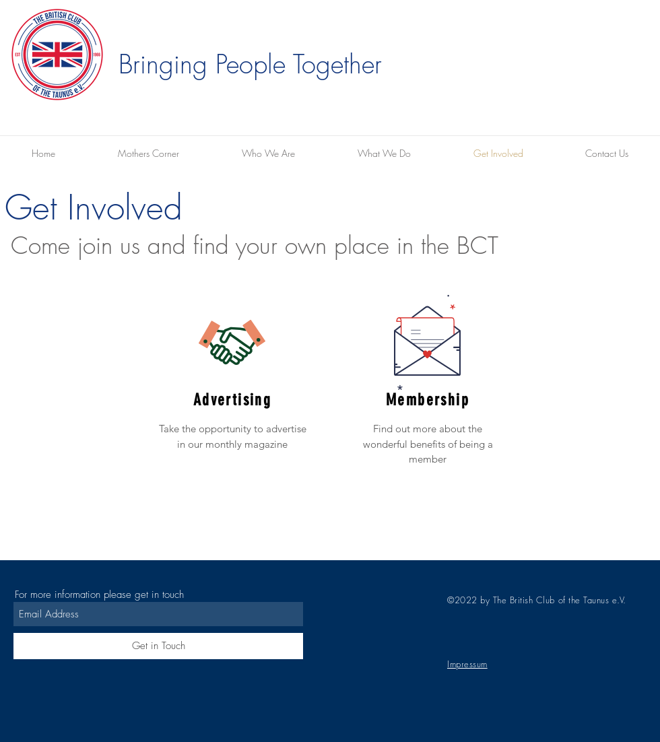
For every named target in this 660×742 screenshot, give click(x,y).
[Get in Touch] (158, 646)
